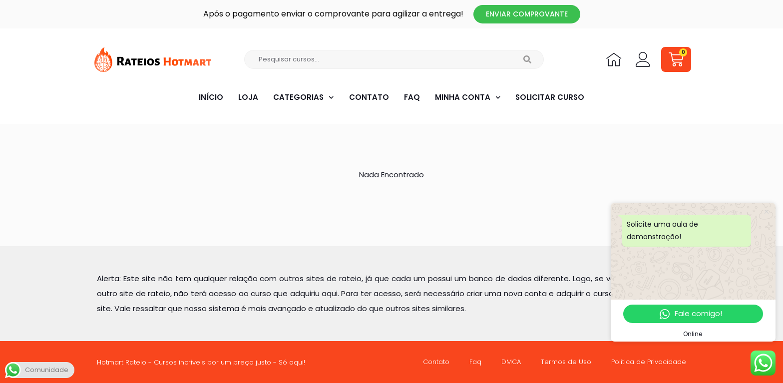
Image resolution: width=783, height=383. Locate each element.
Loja (248, 97)
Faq (411, 97)
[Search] (527, 59)
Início (210, 97)
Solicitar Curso (550, 97)
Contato (369, 97)
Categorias (303, 97)
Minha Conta (467, 97)
